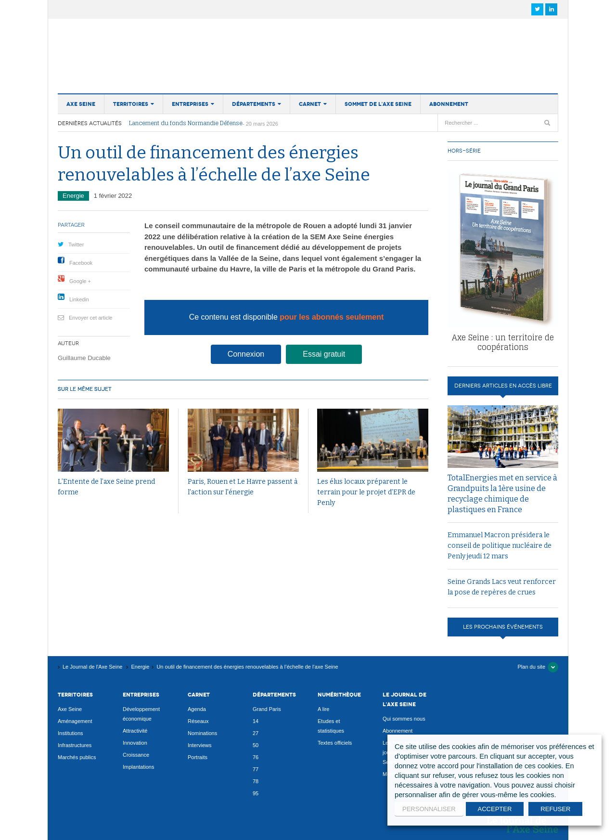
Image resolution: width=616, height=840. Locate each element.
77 (255, 769)
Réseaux (198, 721)
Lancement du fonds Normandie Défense (186, 123)
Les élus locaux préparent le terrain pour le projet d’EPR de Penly (366, 492)
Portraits (197, 757)
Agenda (197, 709)
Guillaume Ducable (84, 358)
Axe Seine (80, 104)
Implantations (138, 767)
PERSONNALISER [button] (429, 809)
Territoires (130, 104)
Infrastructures (74, 745)
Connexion (246, 354)
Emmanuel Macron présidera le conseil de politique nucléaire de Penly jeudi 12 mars (500, 545)
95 (255, 793)
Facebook (80, 263)
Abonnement (448, 104)
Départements (253, 104)
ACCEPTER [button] (495, 809)
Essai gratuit (324, 354)
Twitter (76, 244)
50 (255, 745)
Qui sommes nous (404, 719)
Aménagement (75, 721)
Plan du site (531, 667)
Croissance (136, 755)
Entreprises (190, 104)
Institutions (70, 733)
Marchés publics (77, 757)
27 (255, 733)
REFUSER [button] (555, 809)
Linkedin (79, 299)
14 (255, 721)
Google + (80, 281)
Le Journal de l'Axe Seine (123, 50)
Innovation (135, 743)
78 (255, 781)
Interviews (200, 745)
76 (255, 757)
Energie (73, 195)
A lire (323, 709)
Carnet (310, 104)
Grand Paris (267, 709)
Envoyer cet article (90, 318)
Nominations (202, 733)
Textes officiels (335, 743)
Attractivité (135, 731)
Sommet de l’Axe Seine (378, 104)
